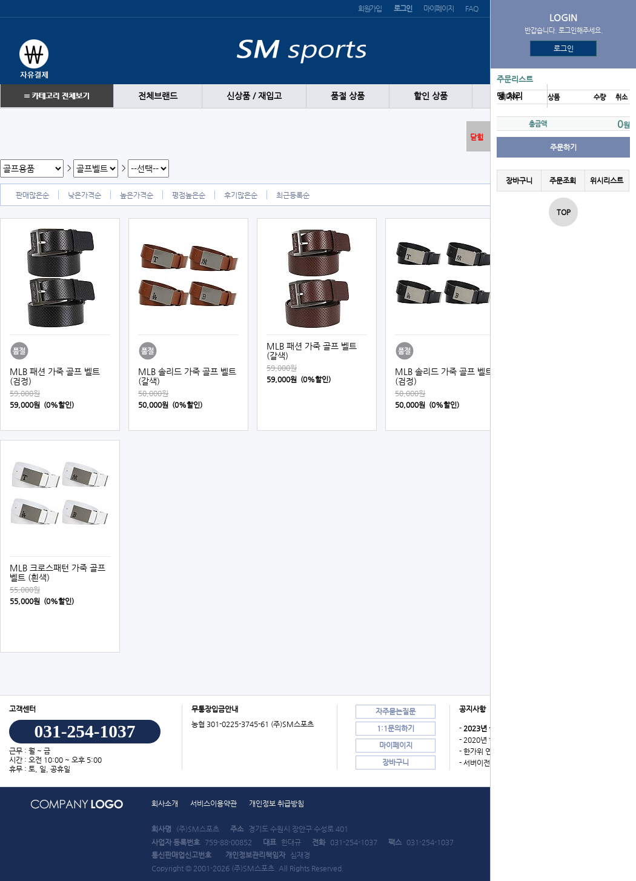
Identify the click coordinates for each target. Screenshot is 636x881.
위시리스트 (606, 180)
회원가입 (370, 8)
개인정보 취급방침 (276, 803)
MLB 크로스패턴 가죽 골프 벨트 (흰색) (57, 572)
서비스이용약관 (213, 803)
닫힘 (476, 137)
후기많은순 (240, 195)
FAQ (471, 8)
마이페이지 (438, 8)
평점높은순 (188, 195)
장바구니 (519, 180)
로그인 (564, 48)
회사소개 (164, 803)
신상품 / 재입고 (254, 96)
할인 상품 (431, 96)
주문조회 (562, 180)
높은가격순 (136, 195)
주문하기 (563, 147)
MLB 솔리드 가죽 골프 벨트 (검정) (444, 376)
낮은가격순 (84, 195)
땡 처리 (510, 96)
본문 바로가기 (0, 0)
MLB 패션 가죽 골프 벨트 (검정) (55, 376)
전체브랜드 (157, 96)
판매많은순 (32, 195)
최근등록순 (293, 195)
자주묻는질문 (396, 711)
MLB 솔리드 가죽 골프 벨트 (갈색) (187, 376)
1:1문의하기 (395, 728)
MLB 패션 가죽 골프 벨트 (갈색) (312, 351)
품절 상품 (348, 96)
